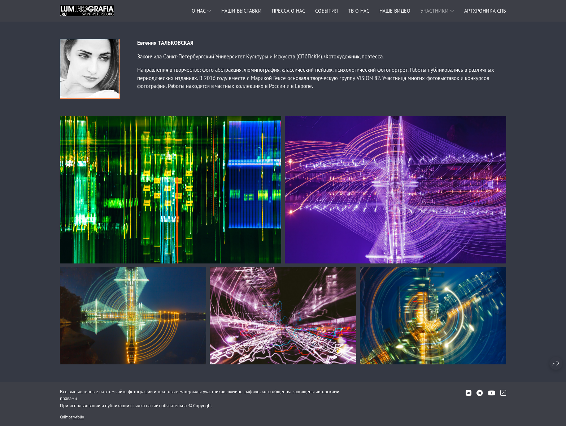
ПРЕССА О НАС (288, 11)
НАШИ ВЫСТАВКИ (241, 11)
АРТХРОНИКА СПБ (485, 11)
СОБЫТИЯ (326, 11)
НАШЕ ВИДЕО (394, 11)
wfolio (78, 417)
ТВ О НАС (358, 11)
